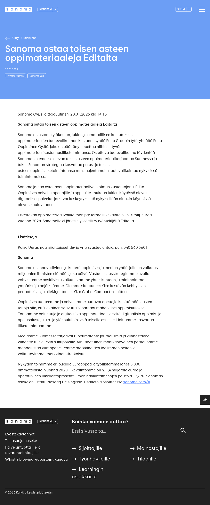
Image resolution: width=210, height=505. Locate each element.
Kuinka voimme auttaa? (100, 421)
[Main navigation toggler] (201, 9)
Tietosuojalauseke (21, 440)
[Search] (183, 430)
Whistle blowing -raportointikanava (36, 459)
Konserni (45, 9)
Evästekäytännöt (19, 434)
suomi (181, 9)
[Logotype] (18, 9)
